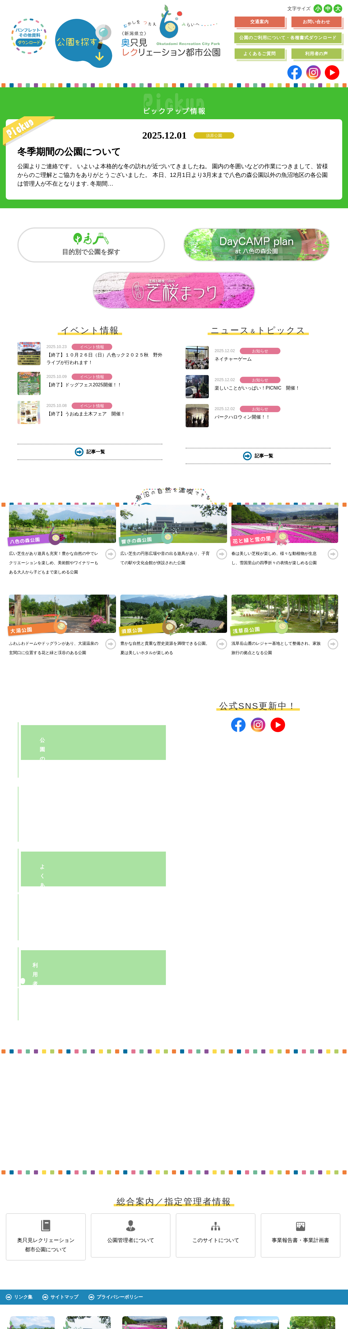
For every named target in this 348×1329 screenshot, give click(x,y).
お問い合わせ (317, 21)
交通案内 (259, 21)
